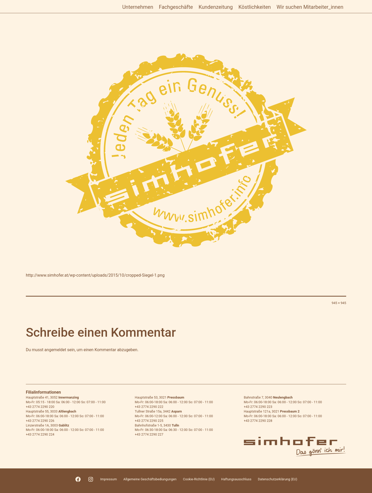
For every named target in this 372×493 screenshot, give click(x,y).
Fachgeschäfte (176, 7)
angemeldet (55, 349)
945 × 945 (339, 303)
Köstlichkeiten (254, 7)
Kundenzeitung (216, 7)
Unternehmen (137, 7)
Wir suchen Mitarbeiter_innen (309, 7)
